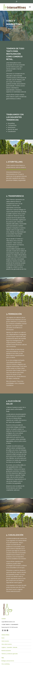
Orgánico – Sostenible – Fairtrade (9, 647)
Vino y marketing (5, 664)
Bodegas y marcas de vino (8, 660)
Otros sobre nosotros (7, 644)
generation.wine (21, 169)
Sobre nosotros (5, 641)
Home (3, 638)
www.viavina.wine (11, 169)
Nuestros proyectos (6, 650)
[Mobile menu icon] (29, 7)
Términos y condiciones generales (10, 653)
